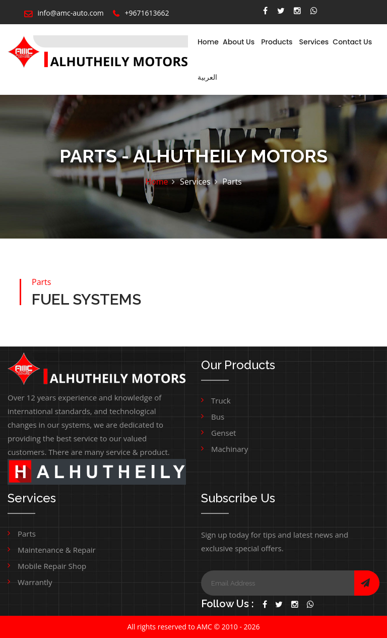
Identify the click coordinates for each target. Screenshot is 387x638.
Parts (27, 534)
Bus (217, 417)
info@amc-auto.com (63, 13)
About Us (238, 42)
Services (314, 42)
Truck (221, 400)
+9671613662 (141, 13)
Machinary (229, 449)
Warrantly (35, 582)
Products (276, 42)
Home (208, 42)
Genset (223, 433)
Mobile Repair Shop (52, 566)
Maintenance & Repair (57, 550)
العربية (207, 77)
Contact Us (352, 42)
